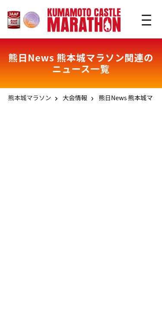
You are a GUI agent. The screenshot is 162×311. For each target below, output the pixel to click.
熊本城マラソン (29, 97)
